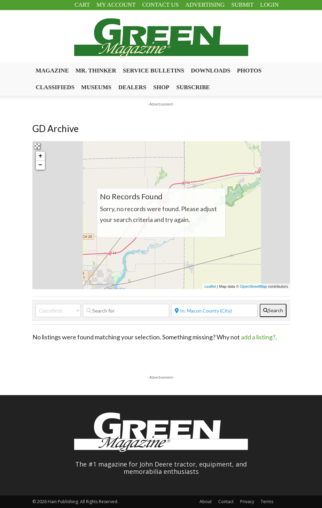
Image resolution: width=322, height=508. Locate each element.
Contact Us (160, 4)
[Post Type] (58, 310)
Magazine (52, 70)
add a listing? (258, 337)
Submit (242, 4)
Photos (249, 70)
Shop (161, 87)
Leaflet (210, 286)
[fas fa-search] (273, 310)
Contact (226, 502)
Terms (267, 502)
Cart (82, 4)
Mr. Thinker (96, 70)
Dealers (132, 87)
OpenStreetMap (253, 286)
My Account (115, 4)
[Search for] (126, 310)
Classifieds (55, 87)
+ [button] (40, 156)
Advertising (205, 4)
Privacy (247, 502)
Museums (96, 87)
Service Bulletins (153, 70)
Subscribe (193, 87)
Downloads (210, 70)
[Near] (214, 310)
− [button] (40, 165)
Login (269, 4)
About (205, 502)
